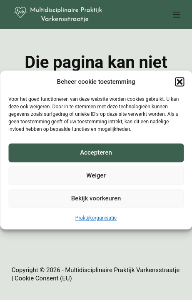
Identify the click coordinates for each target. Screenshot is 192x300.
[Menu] (176, 14)
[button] (179, 82)
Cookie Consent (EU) (43, 278)
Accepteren (96, 153)
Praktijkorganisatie (96, 218)
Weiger (96, 176)
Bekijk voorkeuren (96, 198)
